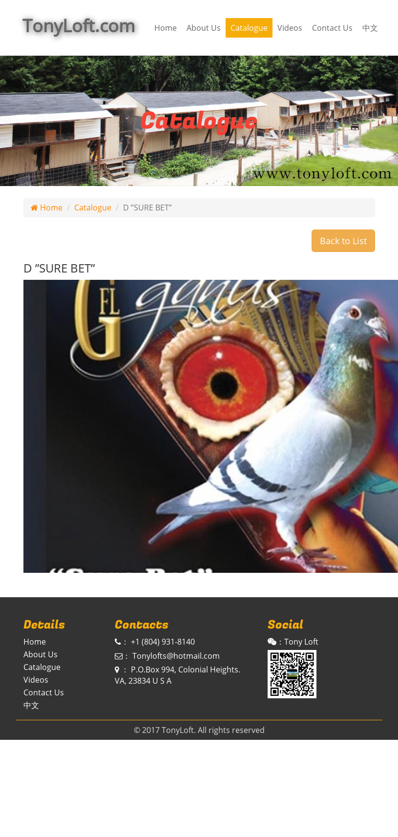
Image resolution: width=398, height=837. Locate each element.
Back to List (343, 241)
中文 (370, 27)
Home (165, 27)
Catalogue (249, 27)
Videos (289, 27)
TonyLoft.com (78, 26)
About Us (204, 27)
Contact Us (332, 27)
